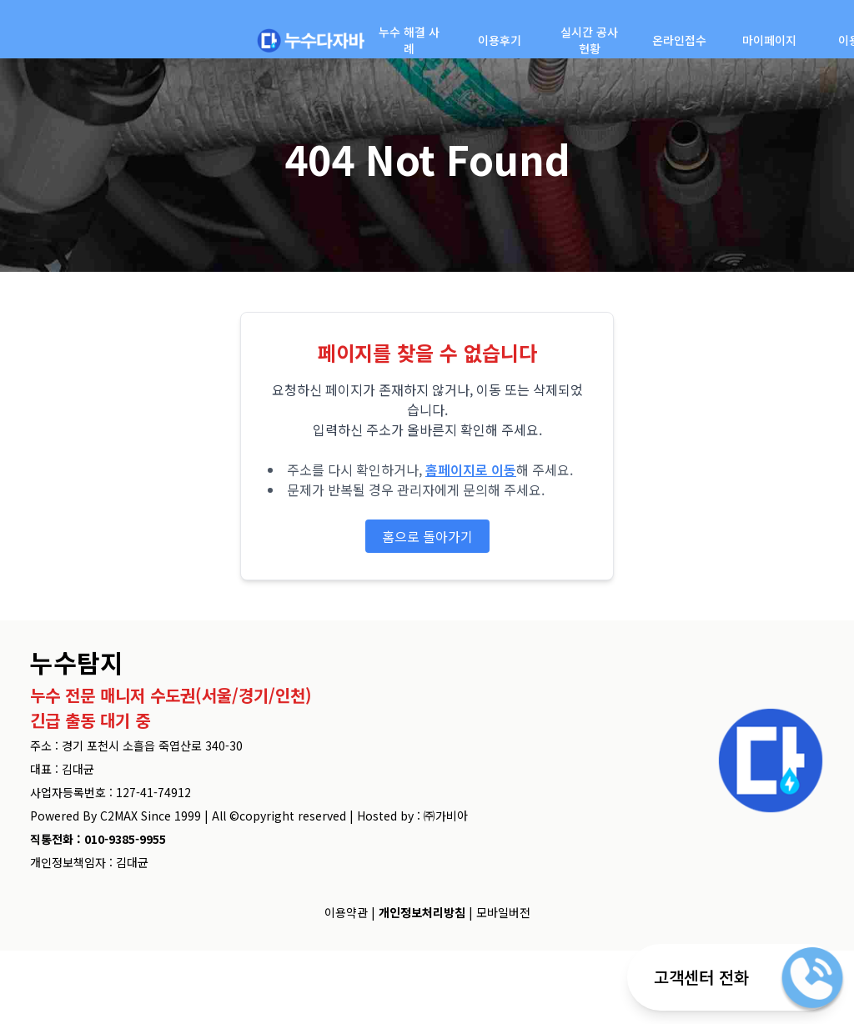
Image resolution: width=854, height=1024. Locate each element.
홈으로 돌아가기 (427, 536)
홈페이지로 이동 (470, 469)
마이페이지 (769, 40)
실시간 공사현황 (589, 40)
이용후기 (499, 40)
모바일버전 (503, 912)
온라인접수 (679, 40)
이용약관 (346, 912)
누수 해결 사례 (409, 40)
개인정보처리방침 (422, 912)
